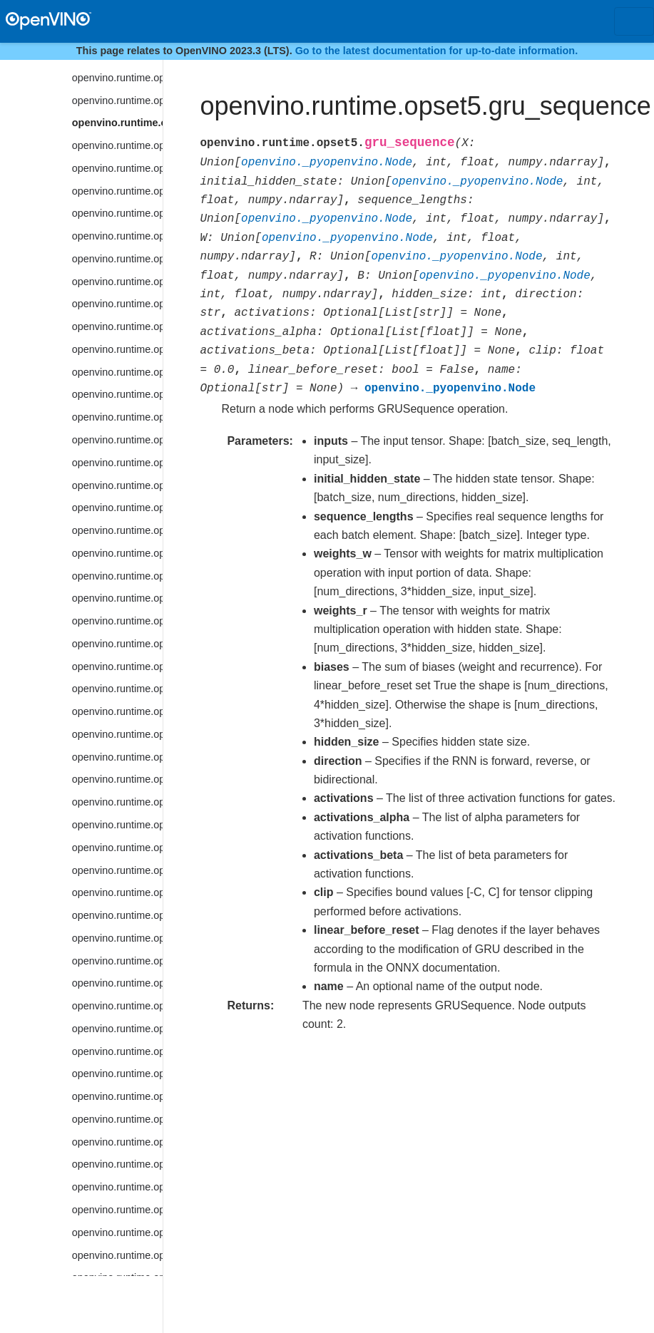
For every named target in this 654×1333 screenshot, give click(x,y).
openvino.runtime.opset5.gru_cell (117, 100)
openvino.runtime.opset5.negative (117, 666)
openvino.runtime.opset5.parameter (117, 824)
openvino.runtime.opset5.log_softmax (117, 303)
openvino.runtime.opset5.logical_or (117, 372)
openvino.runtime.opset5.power (117, 847)
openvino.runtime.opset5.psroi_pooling (117, 961)
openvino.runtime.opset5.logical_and (117, 326)
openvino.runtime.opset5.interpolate (117, 213)
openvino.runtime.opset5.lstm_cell (117, 440)
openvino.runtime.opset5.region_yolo (117, 1232)
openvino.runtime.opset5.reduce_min (117, 1164)
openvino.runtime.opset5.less (117, 236)
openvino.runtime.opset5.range (117, 983)
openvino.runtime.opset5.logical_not (117, 349)
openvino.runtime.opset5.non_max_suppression (117, 688)
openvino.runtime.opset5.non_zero (117, 711)
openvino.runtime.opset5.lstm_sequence (117, 462)
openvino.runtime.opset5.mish (117, 576)
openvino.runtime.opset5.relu (117, 1255)
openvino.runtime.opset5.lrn (117, 417)
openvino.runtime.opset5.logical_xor (117, 394)
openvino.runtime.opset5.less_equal (117, 258)
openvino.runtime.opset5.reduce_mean (117, 1142)
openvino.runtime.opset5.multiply (117, 621)
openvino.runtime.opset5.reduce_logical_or (117, 1096)
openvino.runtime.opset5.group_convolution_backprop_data (117, 77)
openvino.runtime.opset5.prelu (117, 870)
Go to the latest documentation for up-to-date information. (436, 50)
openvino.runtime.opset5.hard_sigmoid (117, 145)
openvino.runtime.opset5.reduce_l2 (117, 1051)
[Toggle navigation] (634, 21)
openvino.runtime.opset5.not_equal (117, 757)
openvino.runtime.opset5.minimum (117, 553)
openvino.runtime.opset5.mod (117, 598)
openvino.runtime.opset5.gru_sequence (117, 122)
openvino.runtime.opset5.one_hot (117, 779)
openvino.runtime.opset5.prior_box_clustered (117, 915)
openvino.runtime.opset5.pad (117, 802)
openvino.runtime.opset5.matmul (117, 485)
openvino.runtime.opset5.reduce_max (117, 1119)
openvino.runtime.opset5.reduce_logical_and (117, 1073)
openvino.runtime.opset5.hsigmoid (117, 168)
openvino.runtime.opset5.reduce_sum (117, 1209)
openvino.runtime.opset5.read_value (117, 1006)
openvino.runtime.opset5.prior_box (117, 892)
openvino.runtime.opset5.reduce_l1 (117, 1028)
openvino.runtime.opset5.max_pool (117, 507)
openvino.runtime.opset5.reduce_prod (117, 1187)
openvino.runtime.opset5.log (117, 281)
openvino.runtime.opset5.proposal (117, 938)
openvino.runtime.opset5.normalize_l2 (117, 734)
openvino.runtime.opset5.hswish (117, 191)
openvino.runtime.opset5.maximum (117, 530)
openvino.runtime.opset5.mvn (117, 643)
